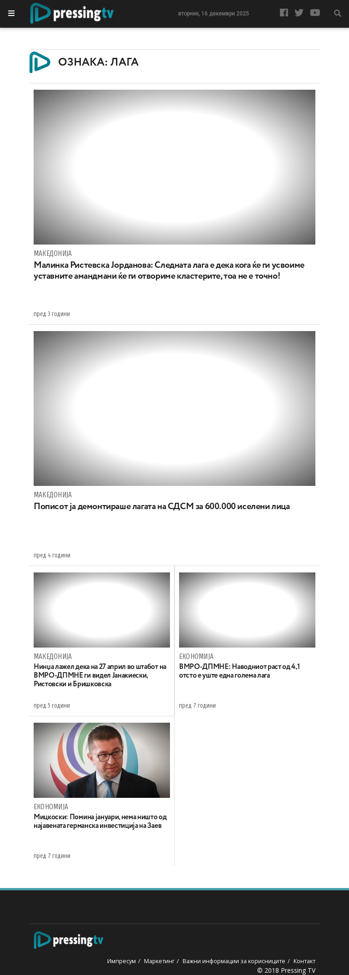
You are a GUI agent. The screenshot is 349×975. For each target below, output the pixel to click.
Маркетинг (159, 961)
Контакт (304, 961)
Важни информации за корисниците (234, 961)
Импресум (121, 961)
